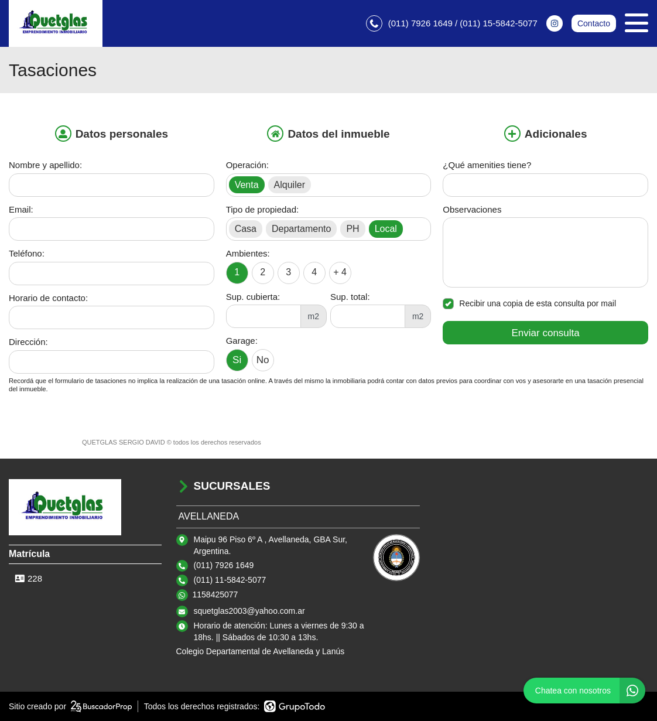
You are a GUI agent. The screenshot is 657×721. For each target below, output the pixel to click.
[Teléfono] (111, 273)
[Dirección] (111, 362)
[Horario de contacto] (111, 317)
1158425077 (215, 594)
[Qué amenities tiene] (545, 185)
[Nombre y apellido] (111, 185)
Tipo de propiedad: (262, 209)
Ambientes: (248, 253)
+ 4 (340, 272)
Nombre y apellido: (45, 165)
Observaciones (472, 209)
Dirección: (28, 342)
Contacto (593, 23)
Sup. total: (350, 297)
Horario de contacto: (48, 298)
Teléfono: (27, 253)
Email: (21, 209)
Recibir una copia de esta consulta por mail (529, 303)
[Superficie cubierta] (263, 316)
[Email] (111, 229)
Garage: (242, 341)
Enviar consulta (546, 333)
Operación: (247, 165)
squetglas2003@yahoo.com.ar (249, 611)
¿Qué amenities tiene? (487, 165)
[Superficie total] (367, 316)
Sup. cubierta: (253, 297)
